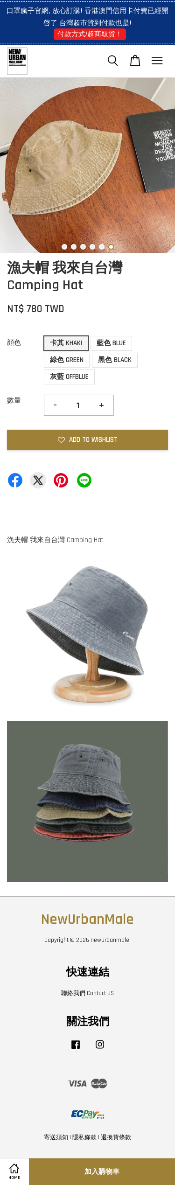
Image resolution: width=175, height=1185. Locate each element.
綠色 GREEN (67, 360)
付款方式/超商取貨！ (89, 34)
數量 (14, 400)
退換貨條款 (116, 1137)
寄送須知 (56, 1137)
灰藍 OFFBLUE (69, 376)
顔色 (14, 342)
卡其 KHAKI (66, 343)
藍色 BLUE (111, 343)
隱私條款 (84, 1137)
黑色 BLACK (115, 360)
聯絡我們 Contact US (87, 993)
